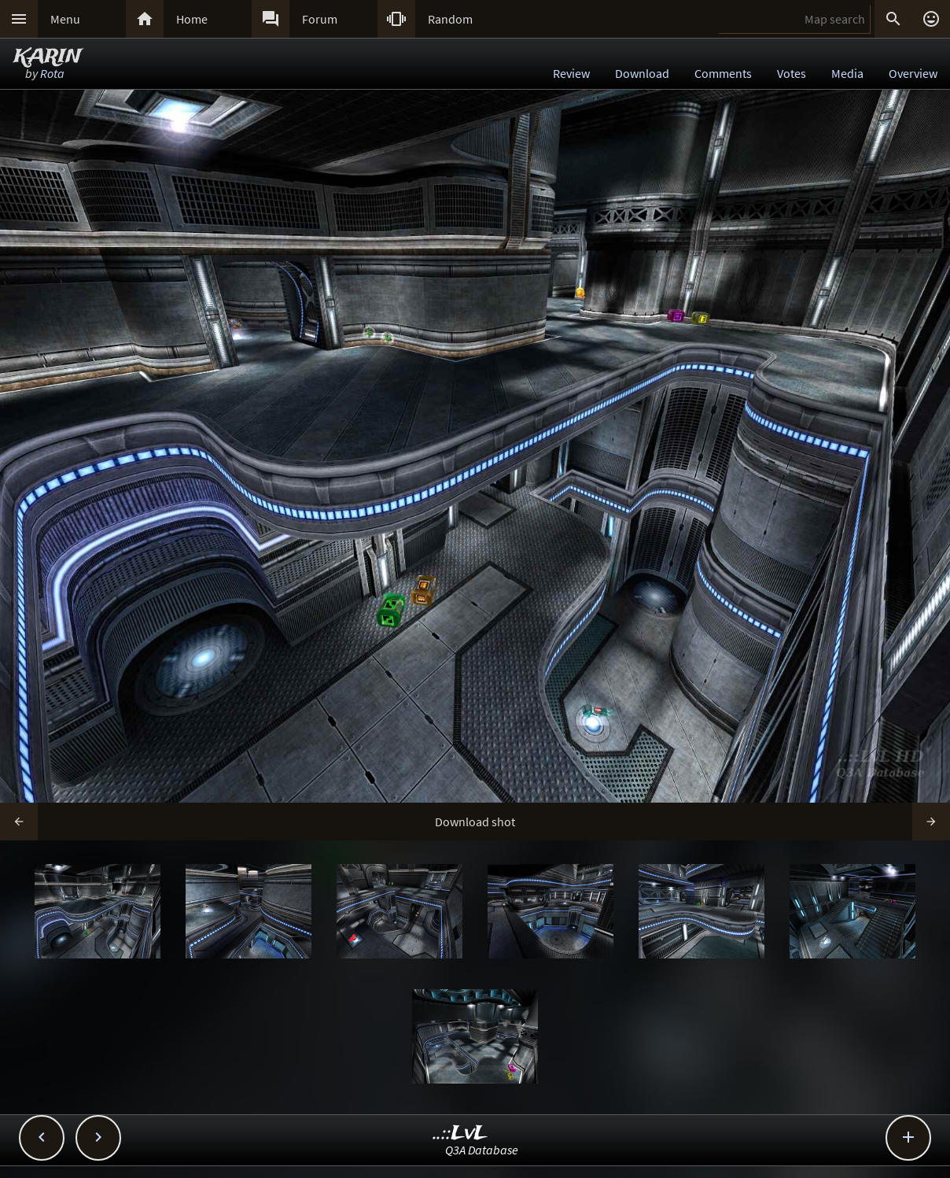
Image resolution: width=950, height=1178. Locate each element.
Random (450, 19)
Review (571, 73)
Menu (65, 19)
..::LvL (460, 1134)
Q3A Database (481, 1150)
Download (642, 73)
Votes (791, 73)
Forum (319, 19)
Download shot (475, 821)
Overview (913, 73)
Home (192, 19)
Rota (52, 73)
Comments (723, 73)
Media (847, 73)
